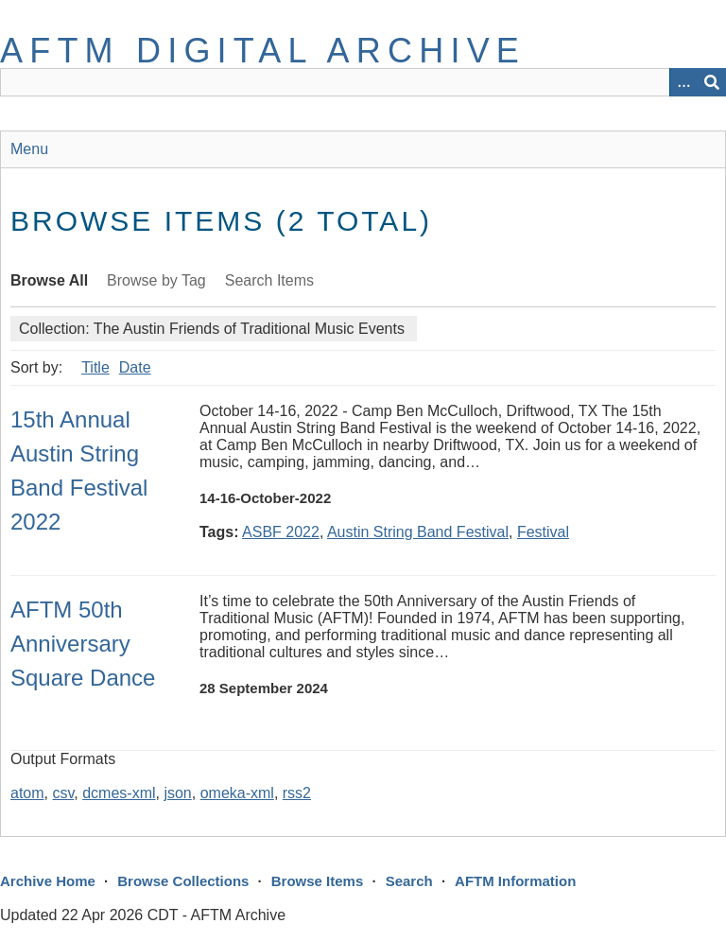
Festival (543, 532)
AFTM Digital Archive (263, 50)
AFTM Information (515, 881)
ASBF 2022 (281, 532)
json (177, 793)
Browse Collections (183, 881)
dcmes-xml (118, 793)
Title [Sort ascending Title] (95, 367)
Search (409, 881)
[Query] (363, 82)
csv (63, 793)
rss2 (297, 793)
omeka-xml (237, 793)
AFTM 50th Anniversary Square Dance (82, 643)
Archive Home (47, 881)
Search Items (269, 280)
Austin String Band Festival (418, 532)
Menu (29, 149)
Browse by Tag (156, 280)
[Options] (683, 82)
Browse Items (317, 881)
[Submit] (712, 82)
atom (27, 793)
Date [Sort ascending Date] (135, 367)
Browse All (49, 280)
